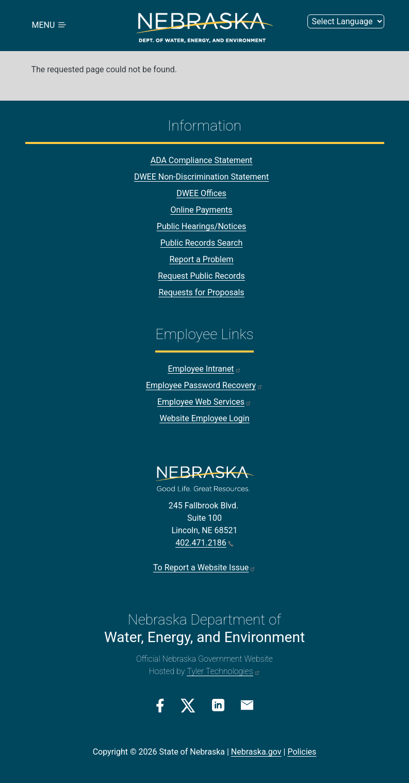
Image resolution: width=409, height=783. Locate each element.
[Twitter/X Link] (188, 705)
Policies (301, 752)
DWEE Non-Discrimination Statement (201, 177)
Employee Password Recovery (204, 385)
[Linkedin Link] (218, 704)
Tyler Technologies (223, 671)
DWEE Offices (201, 193)
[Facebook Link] (160, 705)
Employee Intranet (204, 369)
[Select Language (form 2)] (345, 21)
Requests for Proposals (201, 292)
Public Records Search (201, 243)
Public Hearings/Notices (201, 226)
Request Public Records (201, 276)
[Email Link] (247, 704)
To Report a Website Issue (204, 567)
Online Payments (202, 210)
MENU (50, 25)
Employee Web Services (204, 402)
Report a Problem (201, 259)
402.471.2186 (204, 543)
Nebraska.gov (256, 752)
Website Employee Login (204, 418)
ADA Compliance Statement (202, 160)
